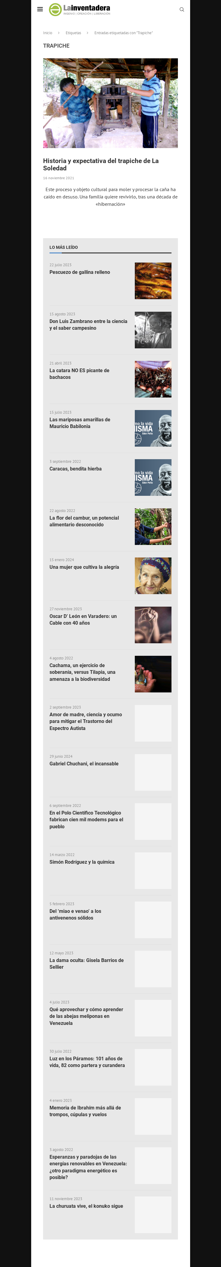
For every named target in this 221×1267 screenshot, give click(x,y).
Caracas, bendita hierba (76, 469)
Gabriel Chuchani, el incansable (84, 764)
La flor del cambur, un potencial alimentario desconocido (84, 521)
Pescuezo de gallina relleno (80, 272)
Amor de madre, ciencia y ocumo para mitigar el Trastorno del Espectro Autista (86, 721)
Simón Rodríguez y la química (82, 862)
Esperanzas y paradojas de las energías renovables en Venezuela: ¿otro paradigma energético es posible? (88, 1167)
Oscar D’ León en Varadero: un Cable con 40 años (83, 619)
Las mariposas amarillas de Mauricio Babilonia (80, 423)
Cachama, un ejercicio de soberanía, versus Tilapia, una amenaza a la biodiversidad (83, 672)
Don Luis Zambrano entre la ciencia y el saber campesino (88, 324)
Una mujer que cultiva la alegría (84, 567)
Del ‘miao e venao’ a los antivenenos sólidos (75, 914)
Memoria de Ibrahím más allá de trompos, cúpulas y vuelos (85, 1111)
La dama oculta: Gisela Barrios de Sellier (87, 963)
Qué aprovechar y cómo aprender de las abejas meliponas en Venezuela (86, 1016)
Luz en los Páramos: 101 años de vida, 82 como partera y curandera (87, 1062)
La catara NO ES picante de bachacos (79, 374)
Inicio (47, 32)
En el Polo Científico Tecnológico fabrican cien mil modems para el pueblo (86, 820)
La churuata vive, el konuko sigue (86, 1206)
